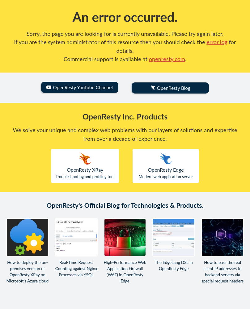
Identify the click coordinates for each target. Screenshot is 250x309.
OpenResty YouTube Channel (79, 87)
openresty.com (167, 59)
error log (216, 42)
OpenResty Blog (170, 88)
